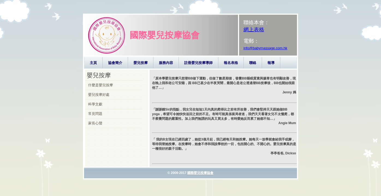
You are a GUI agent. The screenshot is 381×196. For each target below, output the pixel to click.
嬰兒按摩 (140, 63)
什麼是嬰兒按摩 (100, 85)
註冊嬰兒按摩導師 (198, 63)
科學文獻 (95, 104)
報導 (271, 63)
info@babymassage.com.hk (265, 48)
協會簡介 (115, 63)
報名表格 (231, 63)
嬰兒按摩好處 (98, 95)
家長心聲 (95, 123)
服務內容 (166, 63)
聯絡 (252, 63)
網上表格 (253, 29)
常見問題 (95, 114)
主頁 (93, 63)
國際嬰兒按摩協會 (200, 173)
